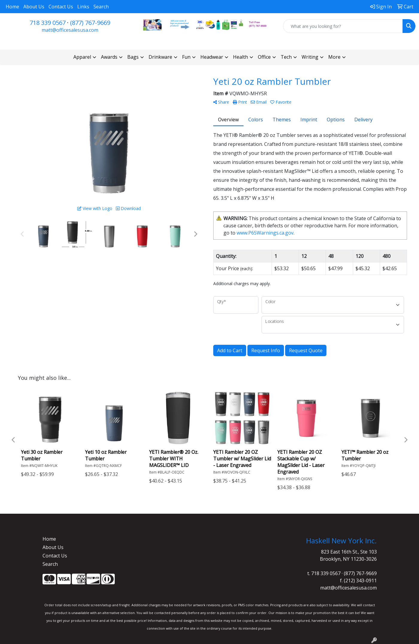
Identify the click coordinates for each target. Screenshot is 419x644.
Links (83, 6)
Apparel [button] (82, 57)
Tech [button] (286, 57)
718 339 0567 (48, 23)
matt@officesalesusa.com (70, 30)
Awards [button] (109, 57)
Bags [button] (133, 57)
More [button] (334, 57)
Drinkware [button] (160, 57)
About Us (33, 6)
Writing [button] (310, 57)
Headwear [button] (211, 57)
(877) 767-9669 (90, 23)
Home (12, 6)
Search (101, 6)
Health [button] (240, 57)
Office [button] (264, 57)
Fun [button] (186, 57)
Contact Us (61, 6)
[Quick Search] (343, 26)
